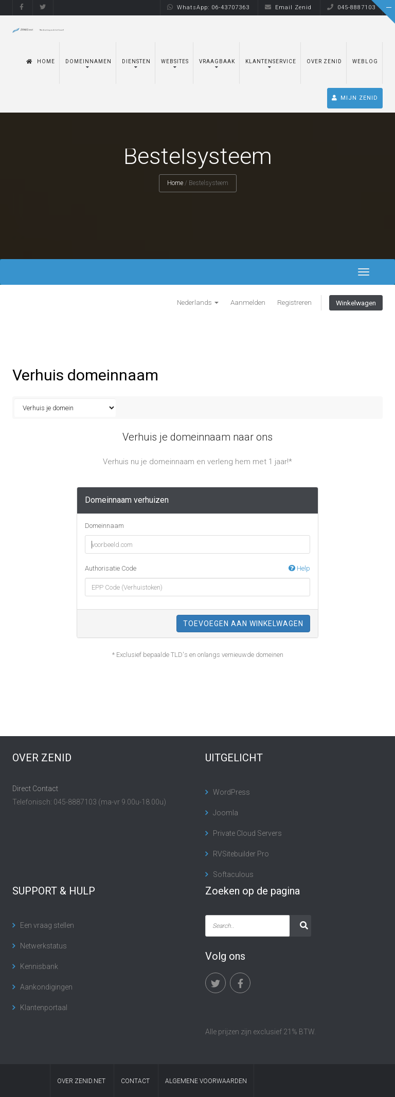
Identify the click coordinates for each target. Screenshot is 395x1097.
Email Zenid (288, 7)
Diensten (136, 61)
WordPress (231, 792)
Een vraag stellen (47, 925)
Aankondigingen (46, 987)
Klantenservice (270, 61)
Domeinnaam (104, 525)
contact (135, 1081)
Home (40, 61)
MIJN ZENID (355, 98)
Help (299, 568)
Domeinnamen (88, 61)
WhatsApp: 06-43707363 (208, 7)
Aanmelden (247, 302)
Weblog (365, 61)
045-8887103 (351, 7)
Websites (175, 61)
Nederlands (198, 302)
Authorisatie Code (197, 568)
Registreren (294, 302)
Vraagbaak (217, 61)
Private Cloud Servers (247, 833)
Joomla (225, 813)
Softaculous (233, 874)
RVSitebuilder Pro (241, 854)
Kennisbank (39, 966)
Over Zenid (324, 61)
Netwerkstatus (43, 946)
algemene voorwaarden (206, 1081)
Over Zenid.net (81, 1081)
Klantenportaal (43, 1007)
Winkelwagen (356, 303)
